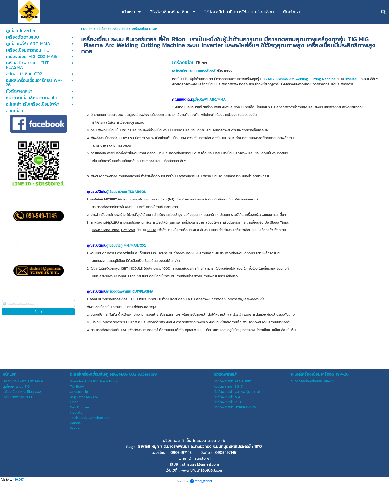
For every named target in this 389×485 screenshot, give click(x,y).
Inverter (351, 79)
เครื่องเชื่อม (183, 62)
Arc (291, 79)
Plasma (282, 79)
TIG (264, 79)
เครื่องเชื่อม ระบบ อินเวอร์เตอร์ (193, 71)
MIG (271, 79)
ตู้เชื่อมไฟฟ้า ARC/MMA (209, 99)
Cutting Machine (322, 79)
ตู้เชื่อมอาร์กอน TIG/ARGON (126, 191)
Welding (301, 79)
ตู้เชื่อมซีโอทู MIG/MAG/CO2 (126, 245)
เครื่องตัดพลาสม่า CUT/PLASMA (129, 291)
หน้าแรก (87, 28)
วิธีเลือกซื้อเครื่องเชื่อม (112, 28)
